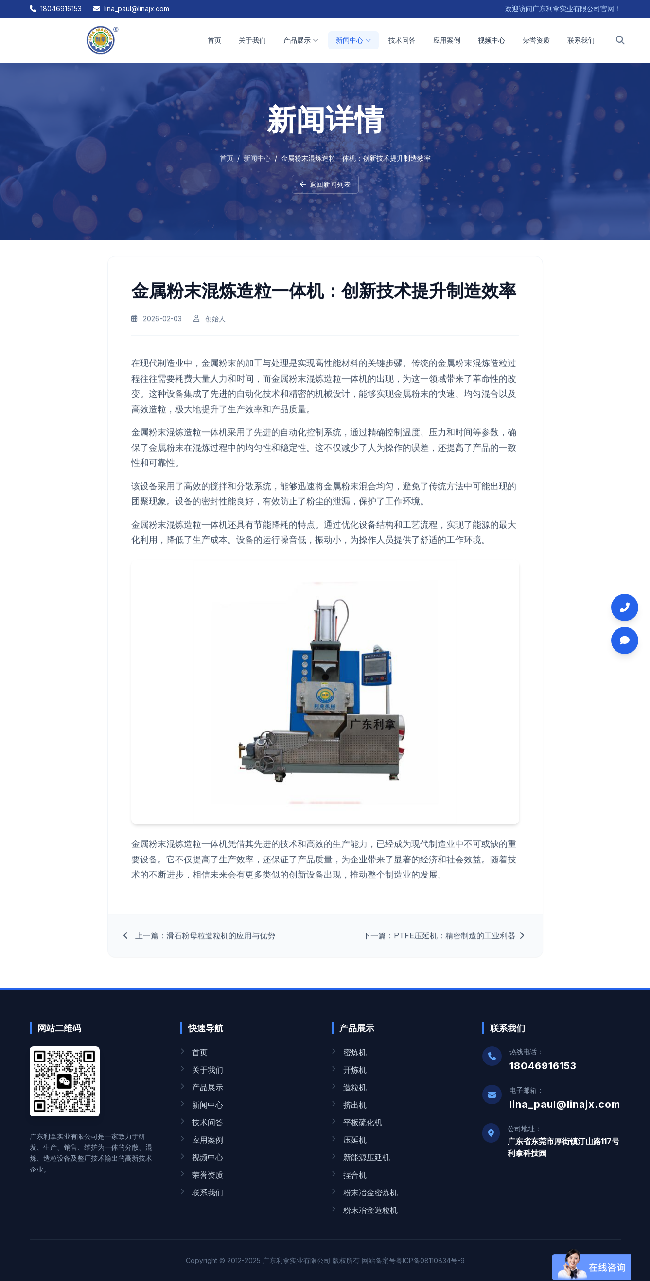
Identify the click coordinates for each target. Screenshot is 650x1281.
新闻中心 (353, 40)
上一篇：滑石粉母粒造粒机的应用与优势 (199, 941)
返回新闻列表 (325, 184)
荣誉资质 (536, 40)
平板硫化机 (357, 1122)
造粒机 (349, 1087)
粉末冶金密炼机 (365, 1192)
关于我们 (252, 40)
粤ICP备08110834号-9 (430, 1260)
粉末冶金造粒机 (365, 1210)
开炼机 (349, 1070)
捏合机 (349, 1175)
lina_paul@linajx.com (131, 8)
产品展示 (300, 40)
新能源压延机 (361, 1157)
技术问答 (402, 40)
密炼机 (349, 1052)
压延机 (349, 1140)
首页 (214, 40)
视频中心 (491, 40)
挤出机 (349, 1105)
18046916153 (56, 8)
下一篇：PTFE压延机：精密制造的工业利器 (445, 941)
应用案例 (446, 40)
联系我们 (581, 40)
